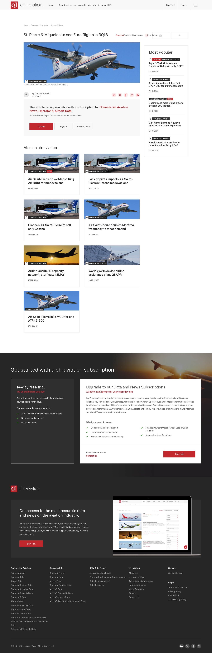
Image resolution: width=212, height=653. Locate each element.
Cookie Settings (175, 572)
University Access (137, 584)
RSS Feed (137, 95)
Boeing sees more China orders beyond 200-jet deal (166, 104)
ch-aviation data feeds (100, 572)
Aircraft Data (17, 600)
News (58, 5)
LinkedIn (114, 95)
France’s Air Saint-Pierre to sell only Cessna (49, 227)
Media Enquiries (136, 588)
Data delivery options (99, 580)
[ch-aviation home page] (27, 5)
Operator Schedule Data (22, 588)
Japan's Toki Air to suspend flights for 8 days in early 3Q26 (166, 65)
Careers (132, 592)
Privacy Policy (174, 590)
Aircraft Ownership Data (22, 604)
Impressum (173, 594)
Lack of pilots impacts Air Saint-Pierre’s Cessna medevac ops (110, 181)
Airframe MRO (151, 5)
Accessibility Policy (177, 598)
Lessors (95, 5)
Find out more (83, 126)
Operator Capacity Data (22, 592)
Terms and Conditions (178, 586)
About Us (133, 572)
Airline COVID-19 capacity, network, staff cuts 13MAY (46, 273)
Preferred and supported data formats (107, 576)
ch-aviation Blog (136, 576)
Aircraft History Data (20, 608)
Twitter (187, 645)
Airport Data (16, 580)
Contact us (91, 456)
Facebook (126, 95)
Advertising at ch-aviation (141, 580)
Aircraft (112, 5)
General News (57, 25)
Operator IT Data (18, 596)
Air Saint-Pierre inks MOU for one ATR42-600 (51, 319)
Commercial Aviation (39, 25)
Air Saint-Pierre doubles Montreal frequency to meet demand (111, 227)
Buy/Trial (170, 5)
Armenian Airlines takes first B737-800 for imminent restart (166, 84)
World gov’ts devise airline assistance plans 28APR (106, 273)
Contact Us (134, 596)
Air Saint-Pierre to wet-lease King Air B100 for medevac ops (51, 181)
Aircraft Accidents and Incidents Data (28, 616)
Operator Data (17, 576)
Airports (130, 5)
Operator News (18, 572)
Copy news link (132, 95)
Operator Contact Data (21, 584)
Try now (41, 126)
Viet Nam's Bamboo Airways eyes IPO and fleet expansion (165, 124)
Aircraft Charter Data (21, 612)
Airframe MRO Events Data (23, 628)
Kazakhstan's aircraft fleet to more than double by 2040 (164, 144)
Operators (76, 5)
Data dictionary (97, 584)
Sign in (184, 5)
